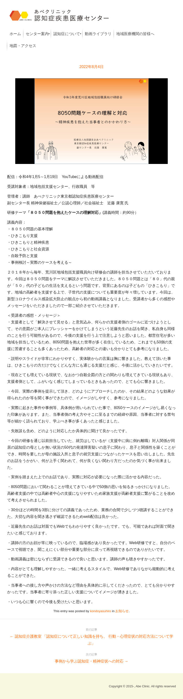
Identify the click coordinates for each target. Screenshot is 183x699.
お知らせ (122, 611)
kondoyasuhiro (100, 611)
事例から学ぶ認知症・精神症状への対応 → (91, 657)
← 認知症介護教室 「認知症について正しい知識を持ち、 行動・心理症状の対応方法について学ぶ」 (91, 635)
